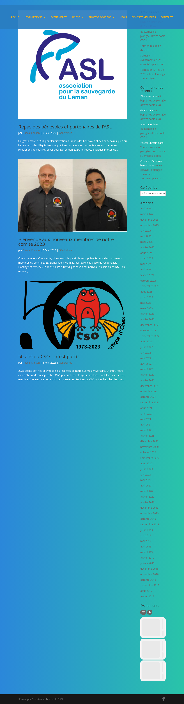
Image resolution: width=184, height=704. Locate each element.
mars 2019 (146, 552)
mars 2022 (146, 369)
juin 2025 (145, 230)
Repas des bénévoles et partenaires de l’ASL (65, 126)
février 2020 (147, 496)
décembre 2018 (149, 568)
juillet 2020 (146, 469)
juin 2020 (145, 474)
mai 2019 (145, 541)
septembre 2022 (149, 336)
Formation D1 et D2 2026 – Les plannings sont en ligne (152, 74)
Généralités (65, 133)
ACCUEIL (16, 17)
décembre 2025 (149, 219)
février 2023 (147, 313)
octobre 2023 (148, 280)
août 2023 (146, 291)
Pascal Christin (31, 133)
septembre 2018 (149, 585)
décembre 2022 (149, 325)
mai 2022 (145, 358)
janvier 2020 (147, 502)
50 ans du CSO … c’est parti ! (48, 356)
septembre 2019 (149, 524)
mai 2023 (145, 302)
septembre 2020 (149, 457)
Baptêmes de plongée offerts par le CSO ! (152, 36)
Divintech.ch (40, 699)
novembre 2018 (149, 574)
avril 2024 (145, 269)
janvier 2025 (147, 247)
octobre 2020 (148, 452)
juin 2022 (145, 352)
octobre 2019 (148, 518)
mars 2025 (146, 241)
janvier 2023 (147, 319)
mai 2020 (145, 480)
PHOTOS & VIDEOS (100, 17)
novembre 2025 (149, 225)
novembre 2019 (149, 513)
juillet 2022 (146, 347)
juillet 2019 (146, 530)
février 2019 (147, 557)
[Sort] (149, 612)
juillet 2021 (146, 413)
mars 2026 (146, 214)
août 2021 (146, 408)
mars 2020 (146, 491)
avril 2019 (145, 546)
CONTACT (166, 17)
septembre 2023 (149, 286)
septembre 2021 (149, 402)
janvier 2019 (147, 563)
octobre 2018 (148, 579)
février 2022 (147, 374)
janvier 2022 (147, 380)
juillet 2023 (146, 297)
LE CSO (76, 17)
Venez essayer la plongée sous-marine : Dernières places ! (152, 151)
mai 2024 (145, 264)
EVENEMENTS (58, 17)
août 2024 (146, 253)
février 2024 (147, 275)
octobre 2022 (148, 330)
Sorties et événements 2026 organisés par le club (152, 60)
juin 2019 (145, 535)
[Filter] (143, 612)
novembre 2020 (149, 447)
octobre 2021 (148, 397)
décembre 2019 (149, 507)
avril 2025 (145, 236)
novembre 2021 (149, 391)
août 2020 (146, 463)
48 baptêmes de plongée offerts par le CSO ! (153, 100)
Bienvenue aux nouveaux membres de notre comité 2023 (66, 241)
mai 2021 (145, 419)
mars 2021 (146, 430)
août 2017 (146, 590)
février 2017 (147, 596)
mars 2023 (146, 308)
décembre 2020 (149, 441)
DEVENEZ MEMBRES (144, 17)
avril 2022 (145, 363)
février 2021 (147, 435)
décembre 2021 (149, 386)
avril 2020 (145, 485)
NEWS (123, 17)
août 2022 (146, 341)
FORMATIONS (34, 17)
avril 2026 (145, 208)
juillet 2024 (146, 258)
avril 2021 (145, 424)
